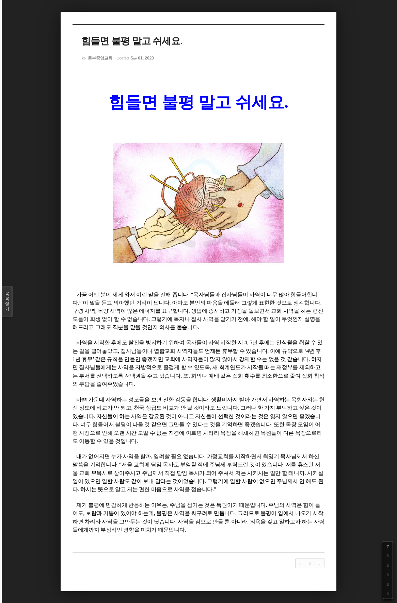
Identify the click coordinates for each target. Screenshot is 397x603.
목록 (7, 301)
